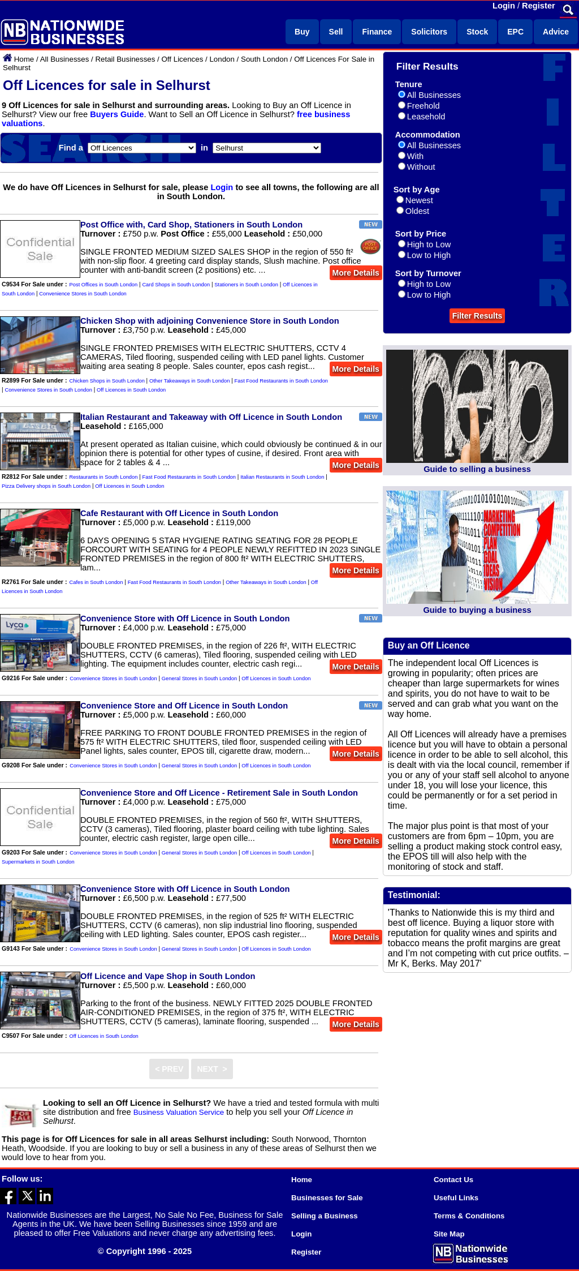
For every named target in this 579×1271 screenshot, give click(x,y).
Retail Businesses (125, 59)
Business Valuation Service (178, 1112)
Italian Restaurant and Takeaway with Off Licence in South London (211, 417)
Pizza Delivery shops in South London (46, 486)
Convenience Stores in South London (83, 294)
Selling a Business (324, 1216)
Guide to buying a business (477, 610)
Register (538, 5)
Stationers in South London (246, 284)
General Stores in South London (199, 678)
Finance (377, 31)
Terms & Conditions (469, 1216)
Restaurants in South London (104, 477)
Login (503, 5)
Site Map (449, 1234)
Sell (336, 31)
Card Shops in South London (176, 284)
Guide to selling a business (477, 469)
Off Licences (182, 59)
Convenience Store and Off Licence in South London (184, 705)
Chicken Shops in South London (107, 381)
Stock (477, 31)
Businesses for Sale (327, 1197)
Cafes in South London (96, 582)
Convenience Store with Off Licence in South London (185, 618)
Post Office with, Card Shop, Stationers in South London (191, 224)
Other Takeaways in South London (189, 381)
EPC (515, 31)
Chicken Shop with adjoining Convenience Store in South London (209, 320)
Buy (302, 31)
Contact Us (453, 1179)
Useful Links (456, 1197)
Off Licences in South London (131, 390)
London (221, 59)
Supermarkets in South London (38, 862)
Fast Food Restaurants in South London (281, 381)
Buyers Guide (117, 114)
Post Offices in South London (104, 284)
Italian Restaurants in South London (282, 477)
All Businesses (64, 59)
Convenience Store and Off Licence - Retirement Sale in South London (219, 792)
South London (264, 59)
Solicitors (429, 31)
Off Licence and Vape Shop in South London (167, 976)
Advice (556, 31)
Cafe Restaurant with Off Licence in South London (179, 513)
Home (24, 59)
